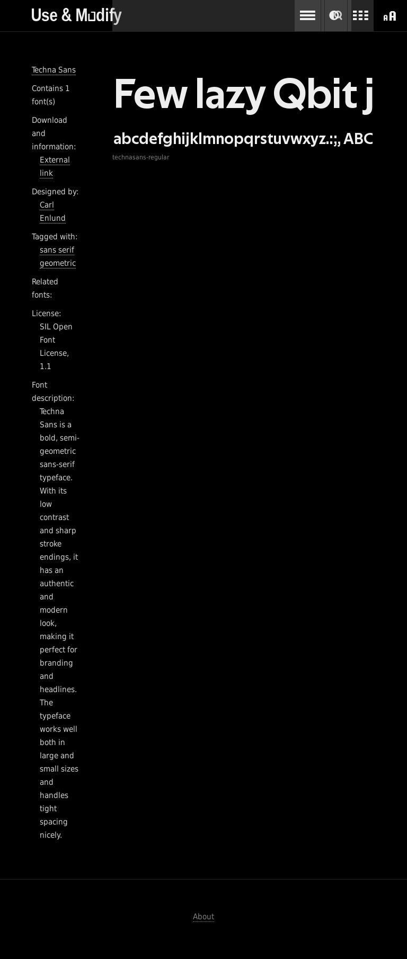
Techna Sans (54, 70)
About (203, 916)
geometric (58, 263)
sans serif (57, 250)
